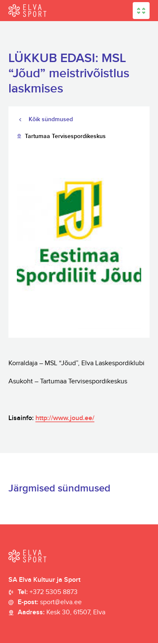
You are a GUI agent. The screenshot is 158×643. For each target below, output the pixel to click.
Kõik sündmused (51, 119)
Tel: (48, 592)
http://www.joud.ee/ (64, 418)
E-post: (50, 602)
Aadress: (61, 613)
